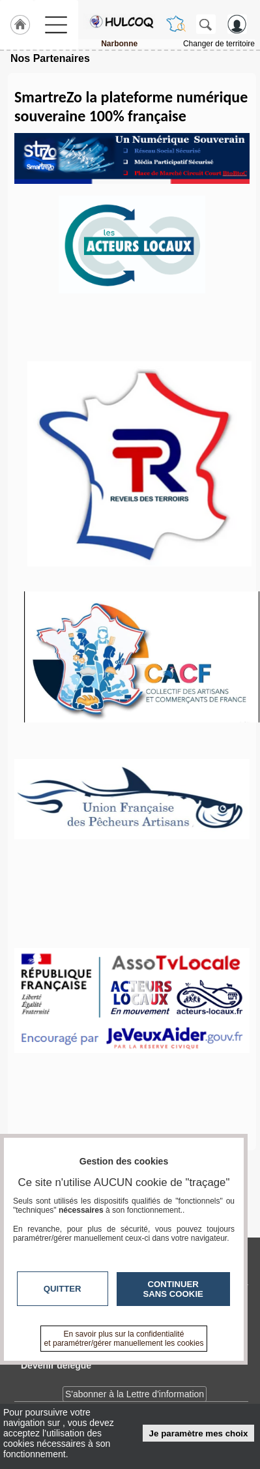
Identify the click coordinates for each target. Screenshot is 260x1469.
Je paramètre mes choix (198, 1433)
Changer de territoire (219, 43)
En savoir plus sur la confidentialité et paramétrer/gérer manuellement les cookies (124, 1338)
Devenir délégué (56, 1365)
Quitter (62, 1289)
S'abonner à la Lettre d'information (134, 1394)
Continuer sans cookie (173, 1289)
